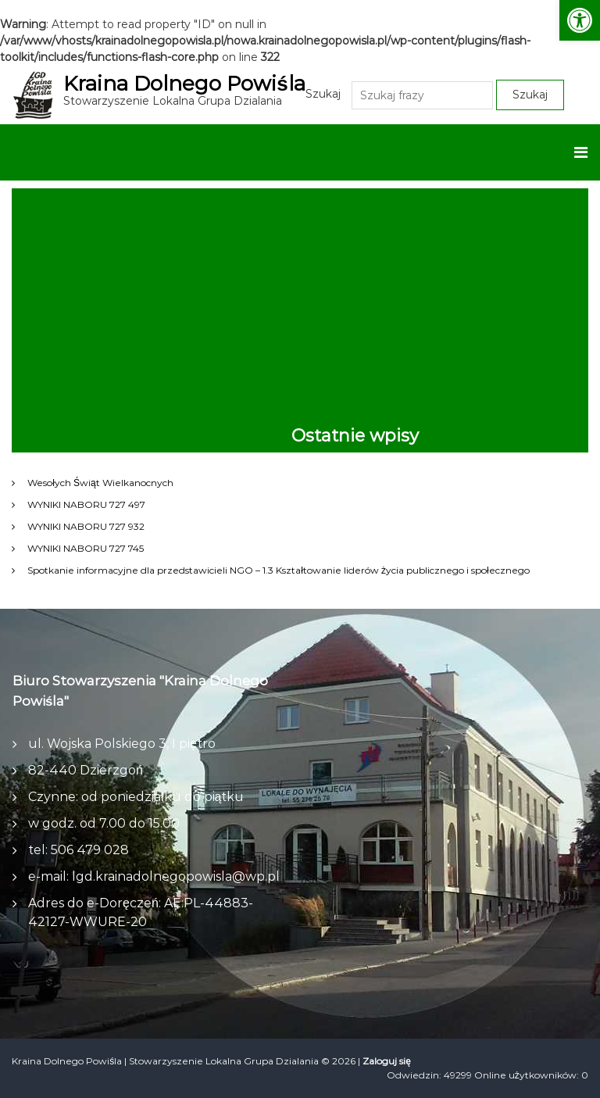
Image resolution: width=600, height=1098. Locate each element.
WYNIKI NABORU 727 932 (86, 526)
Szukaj (323, 94)
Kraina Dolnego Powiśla (184, 83)
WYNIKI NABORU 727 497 (86, 504)
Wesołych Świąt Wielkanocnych (100, 482)
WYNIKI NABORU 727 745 (85, 548)
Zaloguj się (386, 1061)
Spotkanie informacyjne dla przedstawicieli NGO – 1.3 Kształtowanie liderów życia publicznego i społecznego (278, 570)
